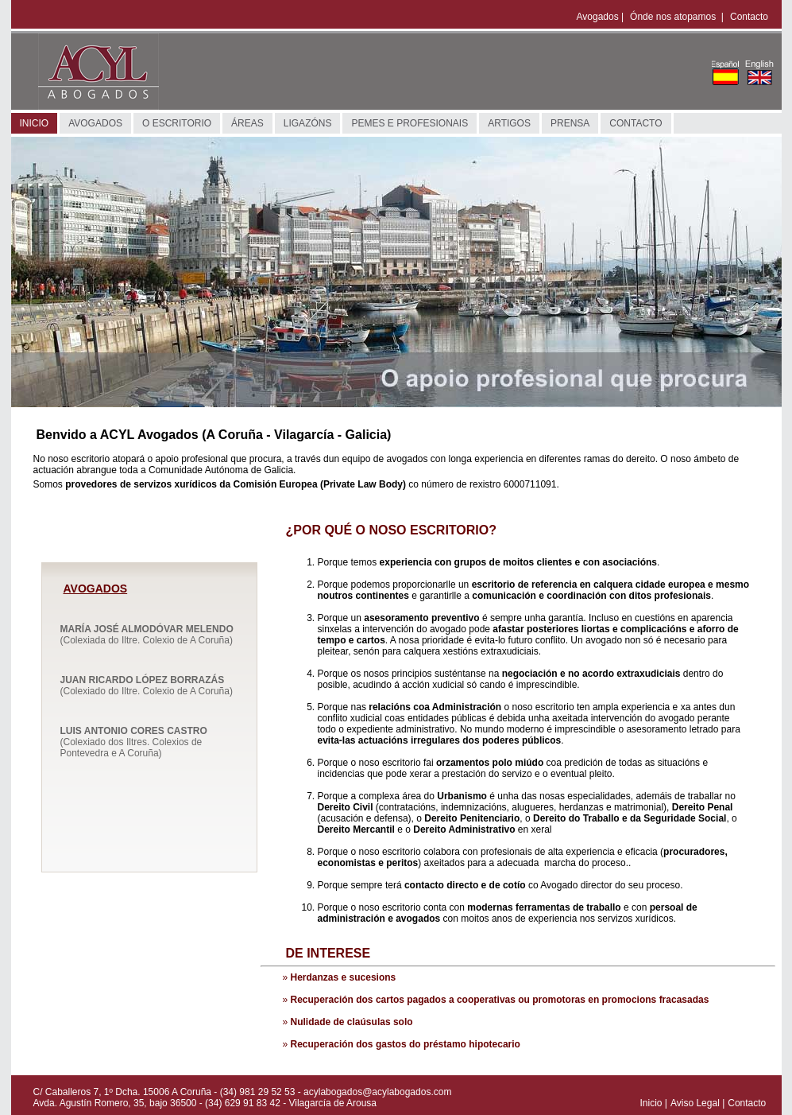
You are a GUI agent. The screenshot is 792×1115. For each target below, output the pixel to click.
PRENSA (570, 123)
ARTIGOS (509, 123)
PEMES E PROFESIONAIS (409, 123)
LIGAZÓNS (308, 123)
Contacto (749, 16)
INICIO (34, 123)
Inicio (651, 1103)
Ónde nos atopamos (674, 16)
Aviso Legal (695, 1103)
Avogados (598, 16)
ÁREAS (247, 123)
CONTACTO (635, 123)
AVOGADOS (95, 123)
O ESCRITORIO (176, 123)
